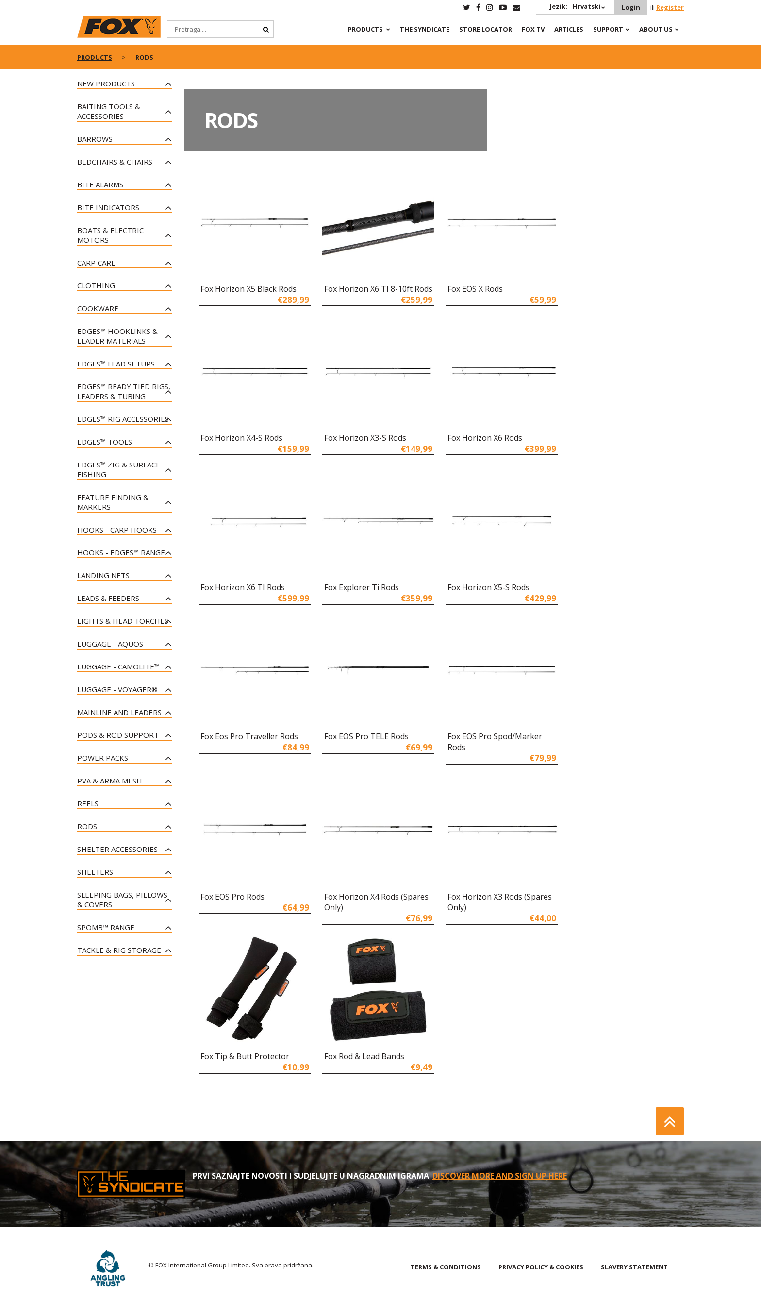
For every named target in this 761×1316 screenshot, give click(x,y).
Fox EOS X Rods (475, 288)
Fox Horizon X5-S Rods (488, 587)
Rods (87, 826)
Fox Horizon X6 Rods (484, 438)
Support (608, 29)
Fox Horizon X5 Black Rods (248, 288)
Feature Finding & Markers (113, 502)
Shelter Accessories (117, 849)
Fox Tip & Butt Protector (244, 1056)
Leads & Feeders (108, 598)
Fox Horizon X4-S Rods (241, 438)
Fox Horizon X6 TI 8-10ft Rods (378, 288)
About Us (656, 29)
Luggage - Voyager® (117, 689)
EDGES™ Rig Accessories (123, 419)
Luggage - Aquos (110, 644)
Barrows (95, 139)
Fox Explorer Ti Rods (361, 587)
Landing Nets (103, 575)
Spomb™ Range (105, 927)
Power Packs (102, 758)
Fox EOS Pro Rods (232, 896)
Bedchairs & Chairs (114, 162)
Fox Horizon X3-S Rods (365, 438)
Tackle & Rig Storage (119, 950)
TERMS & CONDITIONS (446, 1267)
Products (365, 29)
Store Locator (485, 29)
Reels (88, 803)
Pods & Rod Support (118, 735)
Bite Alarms (100, 184)
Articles (568, 29)
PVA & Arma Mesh (109, 780)
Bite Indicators (108, 207)
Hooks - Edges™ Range (121, 552)
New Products (106, 83)
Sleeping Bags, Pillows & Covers (122, 899)
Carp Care (96, 262)
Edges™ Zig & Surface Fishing (118, 469)
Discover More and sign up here (499, 1175)
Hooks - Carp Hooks (117, 529)
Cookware (97, 308)
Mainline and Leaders (119, 712)
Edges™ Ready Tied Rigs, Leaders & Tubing (123, 391)
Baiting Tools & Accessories (108, 111)
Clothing (96, 285)
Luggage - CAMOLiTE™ (118, 666)
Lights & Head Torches (122, 621)
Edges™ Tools (104, 442)
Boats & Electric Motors (110, 235)
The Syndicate (424, 29)
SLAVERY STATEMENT (634, 1267)
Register (670, 7)
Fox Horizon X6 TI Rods (242, 587)
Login (631, 7)
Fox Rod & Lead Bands (364, 1056)
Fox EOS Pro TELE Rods (366, 736)
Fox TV (533, 29)
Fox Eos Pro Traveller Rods (249, 736)
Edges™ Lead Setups (116, 363)
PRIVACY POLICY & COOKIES (540, 1267)
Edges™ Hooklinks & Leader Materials (117, 336)
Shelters (95, 872)
